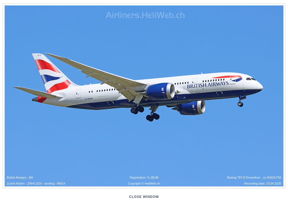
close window (144, 197)
